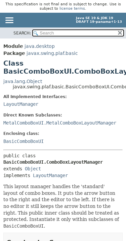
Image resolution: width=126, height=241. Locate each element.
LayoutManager (20, 104)
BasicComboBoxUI (23, 141)
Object (33, 168)
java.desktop (40, 46)
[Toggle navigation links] (9, 20)
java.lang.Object (22, 81)
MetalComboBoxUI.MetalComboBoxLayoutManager (59, 123)
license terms (72, 8)
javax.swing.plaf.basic (52, 53)
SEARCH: (22, 33)
